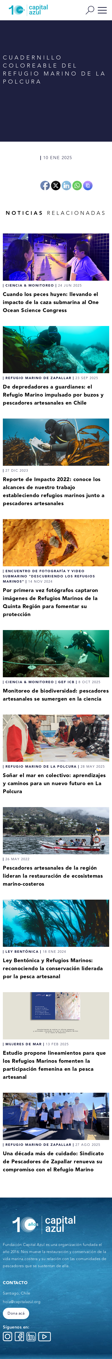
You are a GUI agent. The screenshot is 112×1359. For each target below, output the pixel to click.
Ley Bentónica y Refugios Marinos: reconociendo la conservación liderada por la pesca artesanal (53, 969)
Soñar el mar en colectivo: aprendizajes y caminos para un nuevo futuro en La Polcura (54, 783)
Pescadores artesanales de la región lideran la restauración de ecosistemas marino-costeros (53, 876)
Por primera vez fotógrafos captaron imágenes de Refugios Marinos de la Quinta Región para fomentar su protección (50, 602)
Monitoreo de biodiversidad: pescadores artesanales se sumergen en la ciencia (56, 695)
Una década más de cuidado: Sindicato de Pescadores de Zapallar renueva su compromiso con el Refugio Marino (53, 1162)
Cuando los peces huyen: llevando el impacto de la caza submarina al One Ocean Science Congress (51, 302)
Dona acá (16, 1313)
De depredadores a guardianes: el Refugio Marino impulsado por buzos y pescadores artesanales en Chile (53, 395)
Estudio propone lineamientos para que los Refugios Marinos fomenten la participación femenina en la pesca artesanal (54, 1065)
